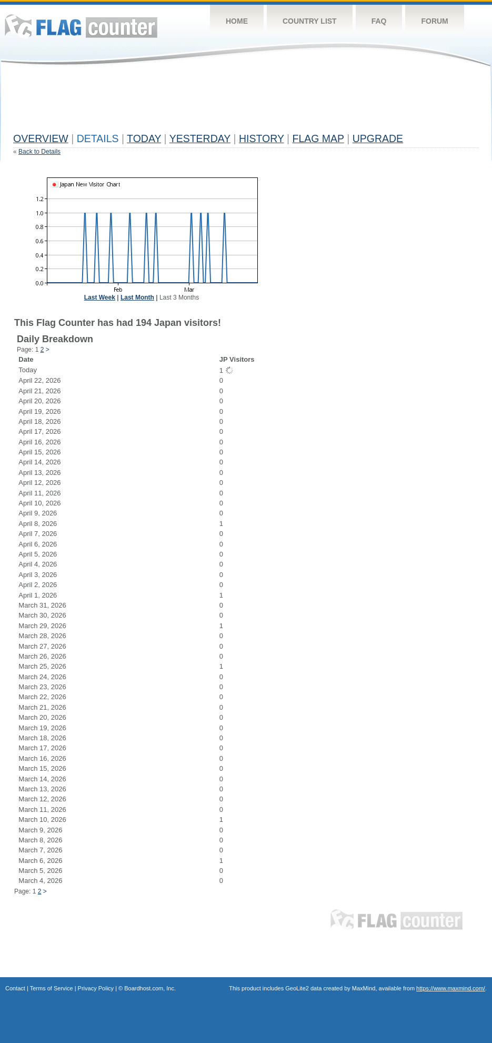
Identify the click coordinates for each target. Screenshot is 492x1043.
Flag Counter (81, 26)
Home (237, 21)
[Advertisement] (204, 103)
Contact (15, 988)
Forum (434, 21)
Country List (310, 21)
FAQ (379, 21)
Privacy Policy (96, 988)
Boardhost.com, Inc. (150, 988)
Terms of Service (51, 988)
